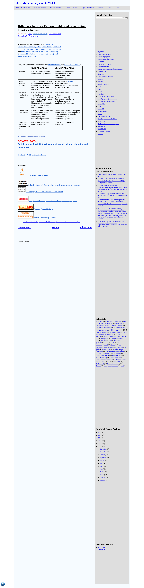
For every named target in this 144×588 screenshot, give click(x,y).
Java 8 (100, 91)
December (103, 449)
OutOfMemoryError (104, 116)
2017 (99, 441)
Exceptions (101, 74)
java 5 (122, 366)
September (103, 457)
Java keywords (106, 349)
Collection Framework (104, 54)
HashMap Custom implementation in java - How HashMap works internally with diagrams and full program (112, 189)
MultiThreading (102, 111)
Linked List (101, 104)
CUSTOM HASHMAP (23, 8)
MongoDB (101, 109)
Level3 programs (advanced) (106, 101)
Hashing (100, 81)
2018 (99, 438)
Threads (100, 134)
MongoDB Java (116, 355)
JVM (99, 86)
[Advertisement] (51, 16)
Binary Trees (118, 323)
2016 (99, 444)
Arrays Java (108, 321)
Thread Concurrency (104, 131)
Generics (100, 79)
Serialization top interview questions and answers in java (63, 222)
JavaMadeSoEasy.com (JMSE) (35, 3)
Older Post (86, 227)
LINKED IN (101, 550)
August (102, 460)
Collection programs (104, 56)
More (109, 8)
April (101, 472)
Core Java (26, 222)
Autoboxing (118, 321)
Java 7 (100, 89)
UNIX (105, 366)
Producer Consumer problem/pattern (108, 124)
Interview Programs (72, 8)
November (103, 452)
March (102, 475)
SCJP (108, 361)
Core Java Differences (104, 64)
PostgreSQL (101, 121)
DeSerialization (33, 222)
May (101, 469)
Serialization (42, 222)
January (102, 480)
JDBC (106, 342)
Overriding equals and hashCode (107, 119)
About (117, 8)
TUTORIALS (102, 129)
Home (55, 227)
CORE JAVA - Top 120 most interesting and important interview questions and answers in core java (112, 195)
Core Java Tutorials (40, 8)
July (101, 463)
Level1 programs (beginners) (106, 96)
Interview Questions (56, 8)
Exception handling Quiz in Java (107, 185)
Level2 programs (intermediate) (107, 99)
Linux (99, 106)
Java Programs (119, 347)
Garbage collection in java (105, 76)
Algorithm (101, 51)
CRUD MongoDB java (102, 325)
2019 (99, 435)
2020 (99, 432)
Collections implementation (106, 59)
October (102, 454)
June (101, 466)
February (102, 477)
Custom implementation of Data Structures (110, 69)
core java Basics (113, 366)
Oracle (100, 114)
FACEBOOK (102, 547)
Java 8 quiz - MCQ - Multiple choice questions (111, 178)
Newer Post (24, 227)
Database (101, 8)
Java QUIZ (101, 94)
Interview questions (103, 84)
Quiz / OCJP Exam (88, 8)
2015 (99, 446)
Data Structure (102, 71)
